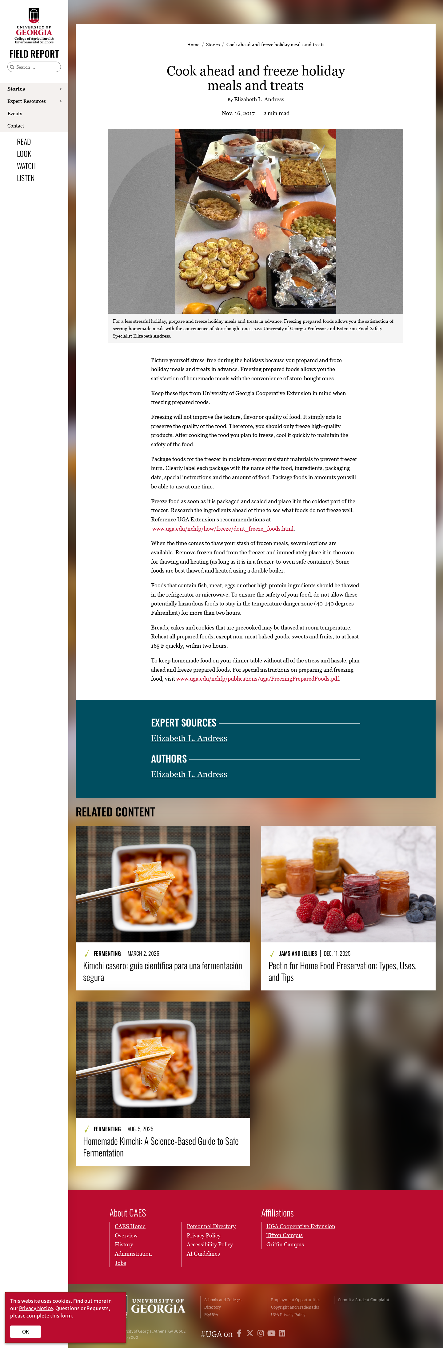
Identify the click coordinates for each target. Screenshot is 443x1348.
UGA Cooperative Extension (300, 1226)
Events (14, 113)
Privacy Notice (36, 1308)
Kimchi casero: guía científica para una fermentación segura (162, 971)
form (66, 1316)
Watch (26, 165)
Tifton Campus (284, 1235)
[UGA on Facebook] (240, 1334)
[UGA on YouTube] (272, 1334)
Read (24, 141)
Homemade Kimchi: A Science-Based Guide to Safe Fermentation (161, 1147)
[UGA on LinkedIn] (281, 1334)
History (124, 1244)
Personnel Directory (211, 1226)
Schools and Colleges (222, 1299)
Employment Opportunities (295, 1299)
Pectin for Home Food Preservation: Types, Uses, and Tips (343, 971)
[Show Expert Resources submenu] (61, 101)
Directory (212, 1307)
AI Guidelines (203, 1253)
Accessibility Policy (210, 1244)
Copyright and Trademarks (295, 1307)
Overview (126, 1235)
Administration (133, 1253)
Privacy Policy (204, 1235)
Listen (25, 177)
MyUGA (211, 1314)
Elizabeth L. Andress (189, 738)
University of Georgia (150, 1307)
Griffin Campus (285, 1244)
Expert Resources (26, 101)
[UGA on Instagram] (261, 1334)
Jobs (120, 1262)
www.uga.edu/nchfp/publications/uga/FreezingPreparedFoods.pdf (257, 678)
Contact (15, 125)
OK (25, 1332)
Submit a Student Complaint (363, 1299)
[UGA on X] (250, 1334)
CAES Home (130, 1226)
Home (193, 44)
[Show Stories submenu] (61, 89)
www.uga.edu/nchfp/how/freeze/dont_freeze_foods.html (222, 528)
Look (24, 153)
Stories (16, 88)
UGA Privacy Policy (288, 1314)
